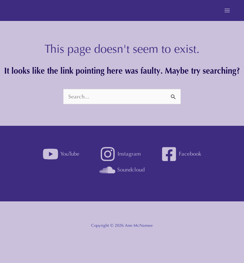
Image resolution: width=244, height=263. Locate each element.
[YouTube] (61, 154)
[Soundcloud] (122, 170)
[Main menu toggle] (227, 10)
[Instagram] (120, 154)
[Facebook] (181, 154)
